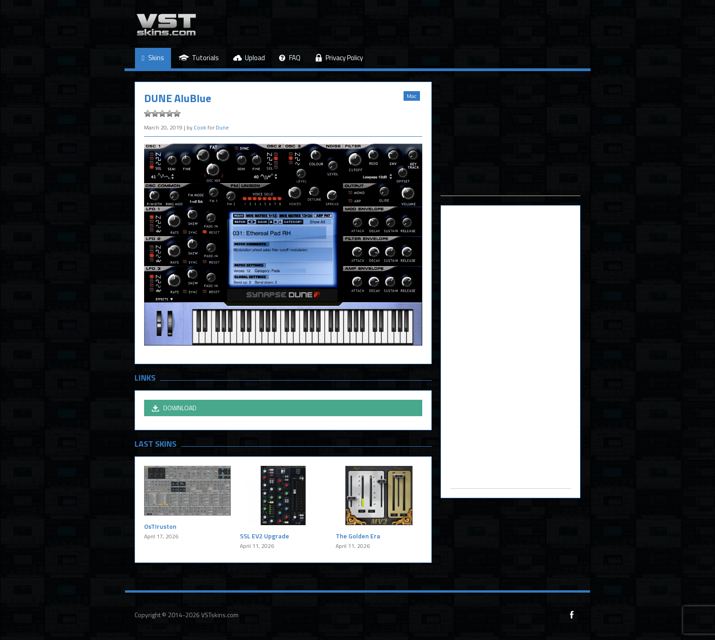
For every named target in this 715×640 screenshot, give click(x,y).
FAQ (290, 58)
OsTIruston (160, 526)
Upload (249, 57)
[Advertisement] (510, 139)
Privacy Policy (339, 57)
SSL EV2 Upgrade (264, 536)
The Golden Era (358, 536)
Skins (153, 58)
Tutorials (198, 57)
